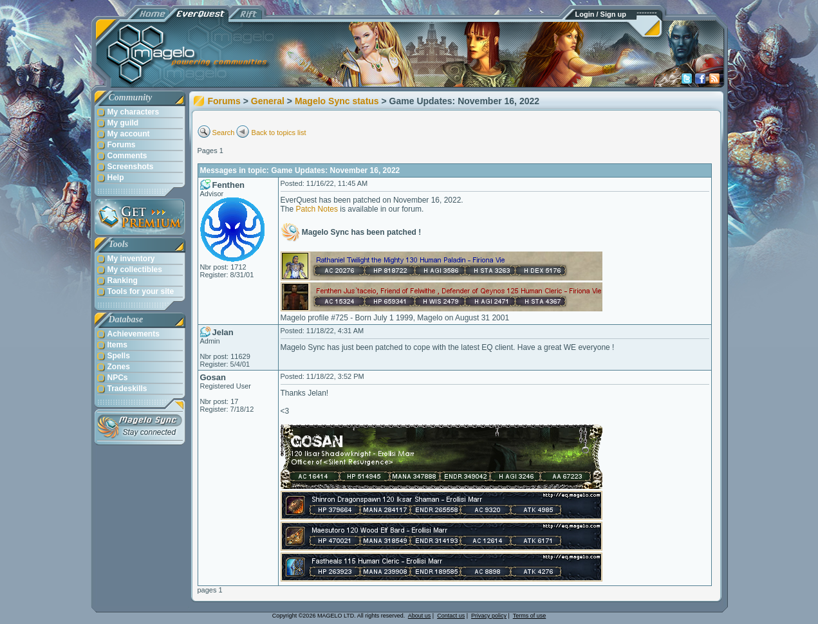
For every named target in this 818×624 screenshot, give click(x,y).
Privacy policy (489, 615)
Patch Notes (317, 209)
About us (419, 615)
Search (223, 132)
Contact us (451, 615)
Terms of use (529, 615)
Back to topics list (279, 132)
